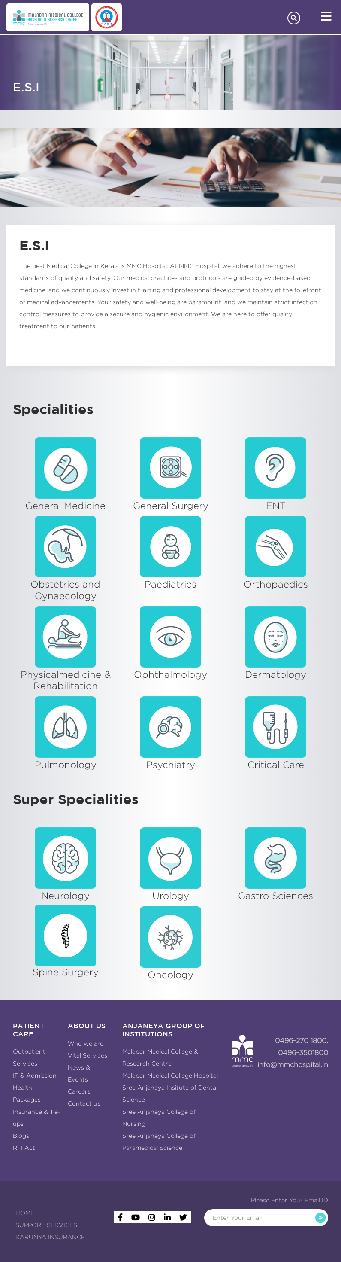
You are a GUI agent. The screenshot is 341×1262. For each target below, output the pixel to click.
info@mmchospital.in (292, 1064)
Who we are (85, 1043)
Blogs (21, 1135)
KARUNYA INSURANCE (50, 1237)
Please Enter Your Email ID (289, 1200)
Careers (79, 1091)
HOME (24, 1213)
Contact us (84, 1103)
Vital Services (87, 1055)
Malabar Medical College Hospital (170, 1075)
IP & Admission (35, 1075)
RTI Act (24, 1147)
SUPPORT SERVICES (46, 1225)
